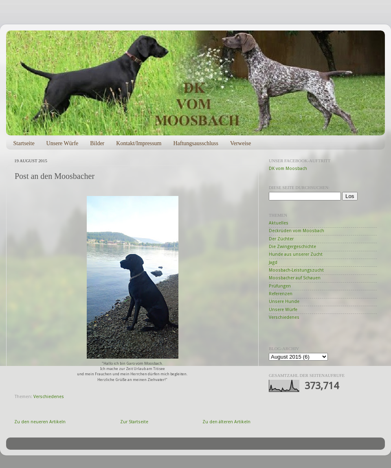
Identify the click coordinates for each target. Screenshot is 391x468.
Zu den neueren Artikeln (40, 421)
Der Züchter (281, 239)
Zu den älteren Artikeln (226, 421)
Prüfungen (280, 286)
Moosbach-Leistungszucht (296, 270)
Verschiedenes (48, 396)
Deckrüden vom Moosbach (296, 230)
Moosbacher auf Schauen (295, 278)
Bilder (97, 143)
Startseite (24, 143)
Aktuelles (278, 223)
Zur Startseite (134, 421)
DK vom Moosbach (288, 168)
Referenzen (280, 293)
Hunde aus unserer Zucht (296, 254)
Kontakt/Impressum (138, 143)
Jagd (273, 262)
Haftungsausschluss (195, 143)
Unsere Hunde (284, 301)
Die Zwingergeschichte (292, 246)
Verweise (240, 143)
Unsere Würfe (62, 143)
